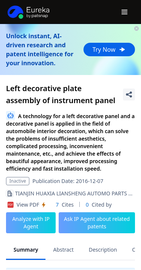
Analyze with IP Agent (31, 222)
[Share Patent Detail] (129, 94)
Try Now (109, 49)
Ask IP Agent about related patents (97, 222)
